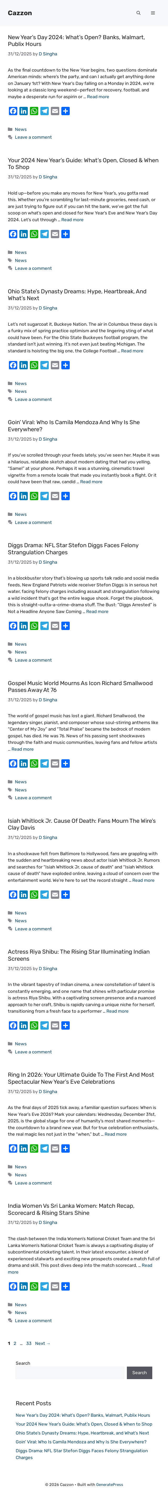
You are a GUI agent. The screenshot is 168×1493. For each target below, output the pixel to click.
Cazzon (20, 13)
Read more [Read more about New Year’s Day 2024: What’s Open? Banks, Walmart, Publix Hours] (98, 96)
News (21, 129)
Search (23, 1363)
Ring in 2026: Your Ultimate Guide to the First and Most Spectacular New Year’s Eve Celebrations (81, 1078)
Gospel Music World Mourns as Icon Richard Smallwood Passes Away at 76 (80, 686)
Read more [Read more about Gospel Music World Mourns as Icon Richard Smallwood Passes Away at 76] (23, 749)
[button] (138, 13)
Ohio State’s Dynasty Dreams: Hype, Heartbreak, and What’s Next (77, 295)
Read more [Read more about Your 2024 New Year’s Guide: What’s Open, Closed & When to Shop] (72, 219)
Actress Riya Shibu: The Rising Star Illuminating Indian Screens (79, 955)
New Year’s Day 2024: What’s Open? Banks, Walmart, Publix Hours (76, 41)
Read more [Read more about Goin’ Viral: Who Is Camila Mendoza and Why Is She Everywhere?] (91, 481)
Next (43, 1343)
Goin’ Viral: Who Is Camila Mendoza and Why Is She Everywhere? (74, 426)
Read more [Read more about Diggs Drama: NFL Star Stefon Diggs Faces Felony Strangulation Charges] (97, 611)
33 (29, 1343)
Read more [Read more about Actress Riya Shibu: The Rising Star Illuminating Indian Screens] (117, 1011)
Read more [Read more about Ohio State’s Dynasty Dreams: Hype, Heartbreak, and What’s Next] (132, 350)
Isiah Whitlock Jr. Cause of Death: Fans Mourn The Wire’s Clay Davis (82, 824)
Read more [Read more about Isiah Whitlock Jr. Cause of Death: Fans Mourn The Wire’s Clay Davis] (143, 880)
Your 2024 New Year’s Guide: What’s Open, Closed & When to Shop (83, 164)
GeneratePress (109, 1484)
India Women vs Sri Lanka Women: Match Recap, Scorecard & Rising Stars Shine (71, 1209)
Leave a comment (33, 137)
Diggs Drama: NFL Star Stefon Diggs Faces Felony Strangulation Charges (73, 549)
